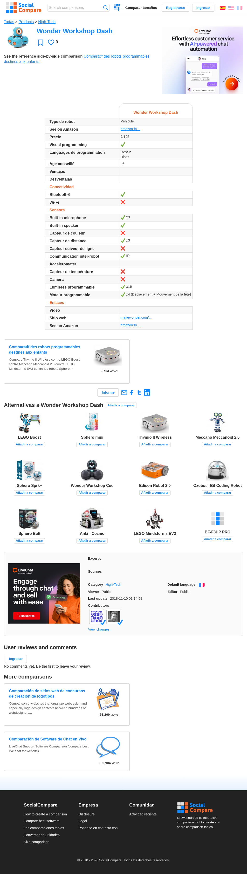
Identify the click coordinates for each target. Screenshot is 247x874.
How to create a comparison (45, 814)
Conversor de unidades (42, 835)
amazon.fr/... (130, 129)
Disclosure (86, 814)
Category (95, 584)
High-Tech (46, 22)
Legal (82, 821)
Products (26, 22)
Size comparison (36, 842)
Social (200, 807)
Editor (172, 592)
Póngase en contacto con (97, 828)
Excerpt (94, 558)
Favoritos (40, 42)
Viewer (93, 592)
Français (239, 8)
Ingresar (203, 8)
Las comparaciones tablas (44, 828)
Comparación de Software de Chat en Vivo (48, 739)
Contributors (98, 605)
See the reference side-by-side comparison (43, 56)
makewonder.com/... (136, 317)
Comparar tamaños (141, 8)
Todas (9, 22)
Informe (108, 392)
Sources (95, 571)
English (231, 8)
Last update (98, 598)
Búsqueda (105, 7)
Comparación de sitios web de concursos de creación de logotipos (47, 693)
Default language (181, 584)
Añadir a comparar (121, 405)
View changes (99, 629)
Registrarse (175, 8)
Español (223, 8)
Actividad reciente (143, 814)
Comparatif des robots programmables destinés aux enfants (44, 349)
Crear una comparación (117, 8)
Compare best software (42, 821)
